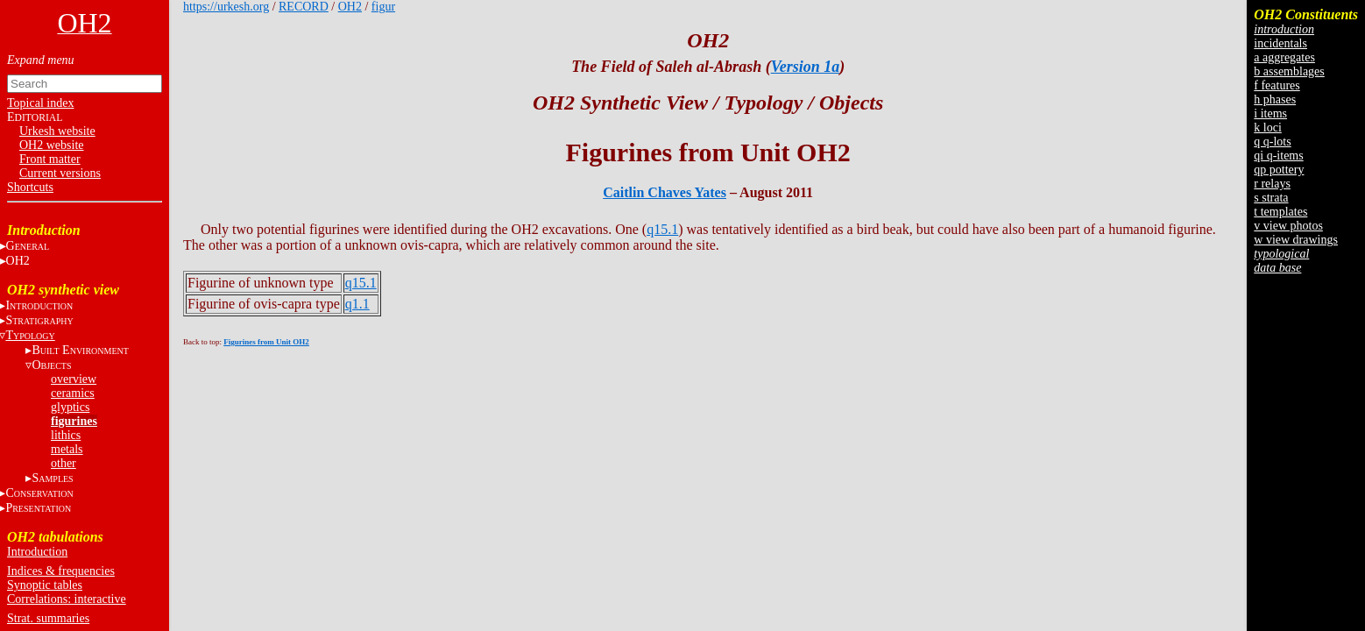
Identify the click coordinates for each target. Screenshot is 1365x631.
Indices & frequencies (61, 571)
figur (383, 6)
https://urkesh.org (226, 6)
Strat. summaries (48, 618)
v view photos (1288, 225)
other (63, 463)
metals (67, 449)
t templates (1280, 211)
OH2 (350, 6)
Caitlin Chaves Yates (664, 192)
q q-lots (1272, 141)
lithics (66, 435)
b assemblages (1289, 71)
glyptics (70, 407)
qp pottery (1279, 169)
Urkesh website (57, 131)
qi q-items (1278, 155)
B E (80, 350)
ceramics (73, 393)
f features (1276, 85)
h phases (1275, 99)
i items (1270, 113)
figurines (74, 421)
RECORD (304, 6)
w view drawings (1296, 239)
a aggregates (1284, 57)
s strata (1271, 197)
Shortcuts (30, 187)
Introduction (37, 551)
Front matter (50, 159)
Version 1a (805, 66)
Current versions (60, 173)
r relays (1272, 183)
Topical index (40, 103)
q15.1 (662, 229)
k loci (1268, 127)
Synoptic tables (44, 585)
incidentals (1280, 43)
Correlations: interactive (66, 599)
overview (73, 379)
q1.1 (357, 303)
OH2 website (51, 145)
